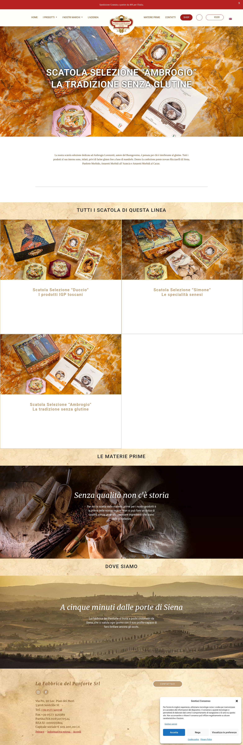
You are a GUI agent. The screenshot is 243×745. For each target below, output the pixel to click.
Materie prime (152, 17)
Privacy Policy (206, 739)
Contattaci (167, 684)
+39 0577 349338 (51, 709)
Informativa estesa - (60, 731)
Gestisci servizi (171, 724)
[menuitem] (230, 18)
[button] (236, 701)
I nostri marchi (71, 17)
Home (34, 17)
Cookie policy (193, 739)
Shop (186, 17)
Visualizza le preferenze (224, 732)
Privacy (39, 731)
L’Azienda (93, 17)
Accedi (77, 731)
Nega (197, 732)
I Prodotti (49, 17)
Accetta (174, 732)
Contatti (170, 17)
